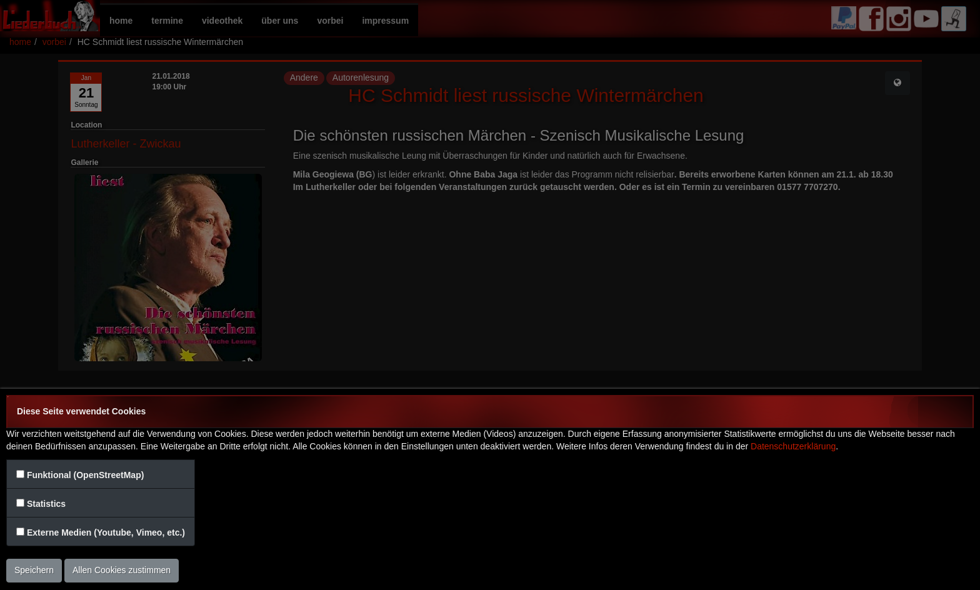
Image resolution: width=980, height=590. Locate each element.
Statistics (46, 504)
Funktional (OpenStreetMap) (85, 475)
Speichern (34, 570)
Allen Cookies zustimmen (121, 570)
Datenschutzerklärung (793, 446)
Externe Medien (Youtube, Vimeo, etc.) (106, 533)
